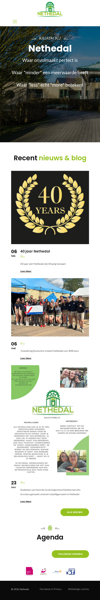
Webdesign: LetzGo (78, 588)
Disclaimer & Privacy (51, 588)
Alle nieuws (75, 512)
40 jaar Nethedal (35, 251)
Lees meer (25, 271)
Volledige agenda (70, 554)
